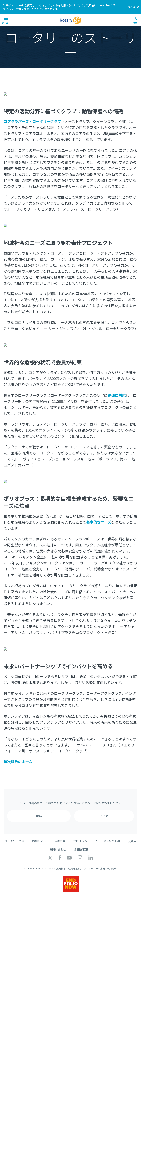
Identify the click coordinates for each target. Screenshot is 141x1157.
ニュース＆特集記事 (107, 833)
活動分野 (59, 833)
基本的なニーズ (98, 515)
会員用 (132, 833)
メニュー (6, 20)
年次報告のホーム (18, 753)
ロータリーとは (14, 833)
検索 (135, 20)
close (131, 7)
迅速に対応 (117, 390)
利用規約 (112, 860)
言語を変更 (81, 841)
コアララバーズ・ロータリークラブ (32, 119)
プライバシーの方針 (94, 860)
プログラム (80, 833)
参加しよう (39, 833)
